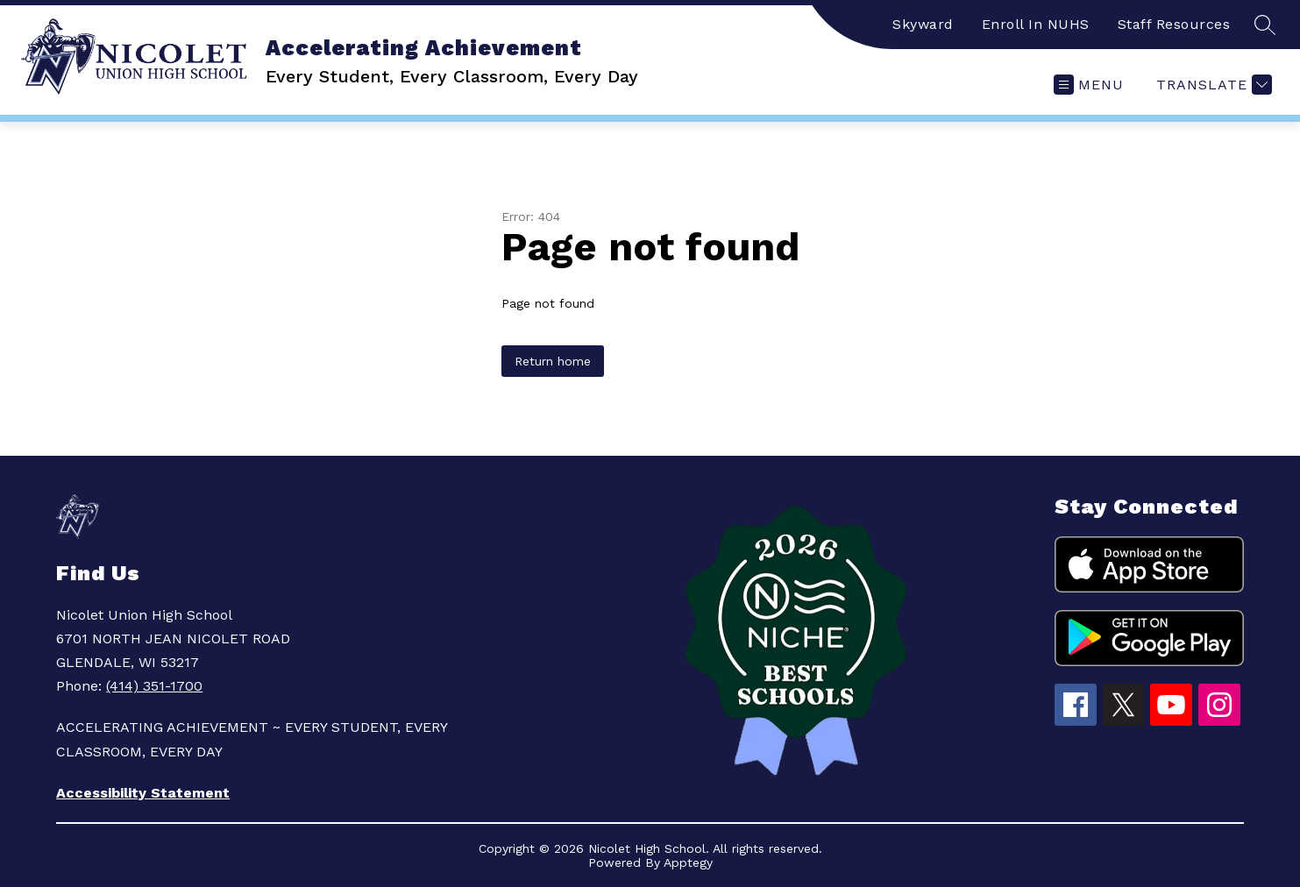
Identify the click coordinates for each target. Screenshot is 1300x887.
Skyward (923, 24)
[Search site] (1264, 24)
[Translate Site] (1212, 85)
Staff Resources (1174, 24)
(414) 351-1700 (154, 686)
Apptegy (688, 862)
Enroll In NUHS (1036, 24)
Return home (553, 361)
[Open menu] (1089, 85)
